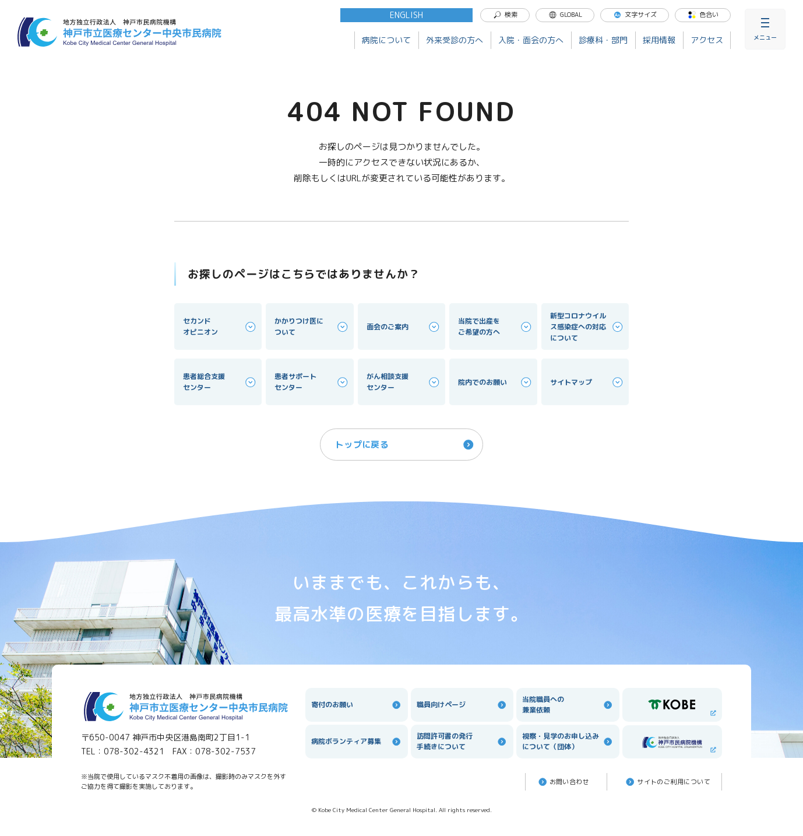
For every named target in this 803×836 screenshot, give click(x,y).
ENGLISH (406, 14)
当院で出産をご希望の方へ (495, 326)
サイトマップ (587, 382)
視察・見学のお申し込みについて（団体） (567, 741)
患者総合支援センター (220, 381)
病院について (386, 39)
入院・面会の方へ (530, 39)
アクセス (707, 39)
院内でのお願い (495, 382)
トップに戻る (405, 444)
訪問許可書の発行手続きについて (462, 741)
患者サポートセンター (311, 381)
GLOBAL (565, 14)
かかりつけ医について (311, 326)
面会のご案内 (404, 326)
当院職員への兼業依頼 (567, 704)
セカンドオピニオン (220, 326)
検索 (505, 14)
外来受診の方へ (454, 39)
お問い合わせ (563, 782)
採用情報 (659, 39)
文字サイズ (635, 14)
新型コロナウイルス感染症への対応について (587, 327)
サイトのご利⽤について (667, 782)
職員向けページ (462, 705)
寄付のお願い (356, 705)
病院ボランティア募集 (356, 741)
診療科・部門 (603, 39)
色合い (703, 14)
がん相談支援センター (404, 381)
